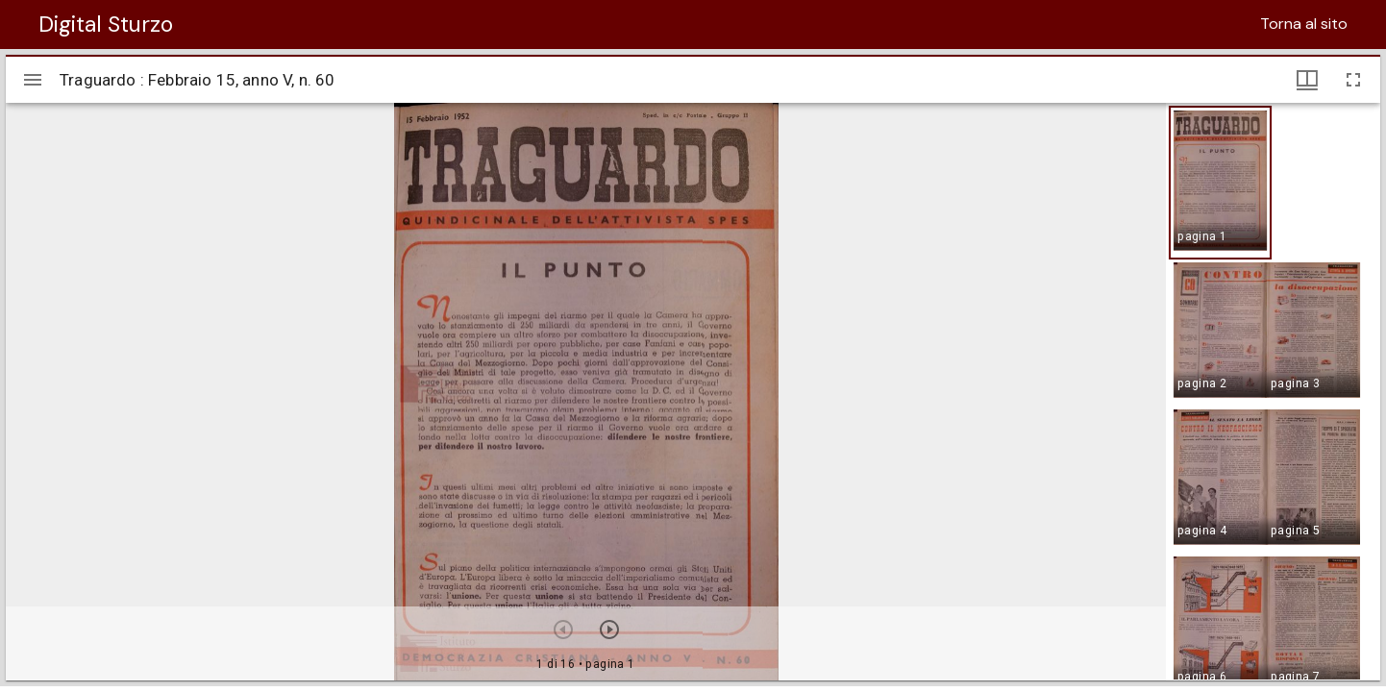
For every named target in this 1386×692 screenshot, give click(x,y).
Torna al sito (1304, 23)
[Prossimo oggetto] (609, 629)
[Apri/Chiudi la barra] (33, 80)
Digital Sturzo (105, 24)
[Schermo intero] (1353, 80)
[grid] (1273, 391)
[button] (1220, 183)
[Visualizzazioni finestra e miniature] (1307, 80)
